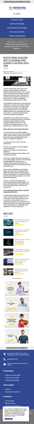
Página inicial (11, 42)
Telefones (7, 1)
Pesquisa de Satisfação (12, 406)
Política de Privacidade (12, 375)
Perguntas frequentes (12, 392)
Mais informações (10, 416)
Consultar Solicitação (12, 380)
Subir (25, 348)
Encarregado (16, 1)
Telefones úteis (10, 403)
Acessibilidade (25, 1)
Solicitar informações (12, 377)
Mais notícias (17, 278)
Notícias (21, 42)
